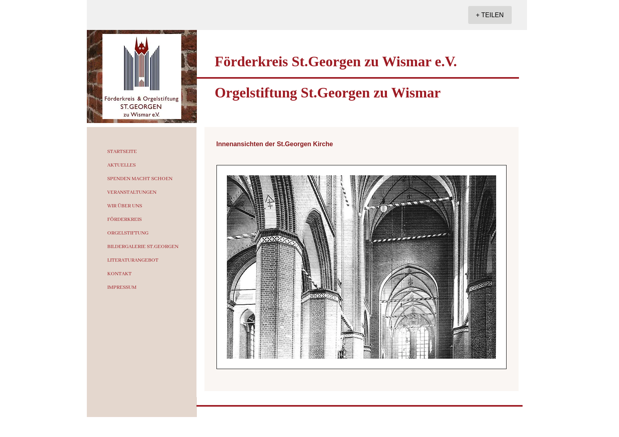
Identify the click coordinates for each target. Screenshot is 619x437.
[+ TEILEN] (490, 15)
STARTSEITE (122, 151)
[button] (361, 267)
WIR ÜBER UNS (124, 206)
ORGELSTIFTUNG (127, 233)
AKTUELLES (121, 165)
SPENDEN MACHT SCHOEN (139, 178)
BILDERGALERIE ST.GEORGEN (142, 246)
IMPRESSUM (121, 287)
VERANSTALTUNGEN (131, 192)
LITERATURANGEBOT (132, 260)
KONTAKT (119, 273)
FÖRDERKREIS (124, 219)
